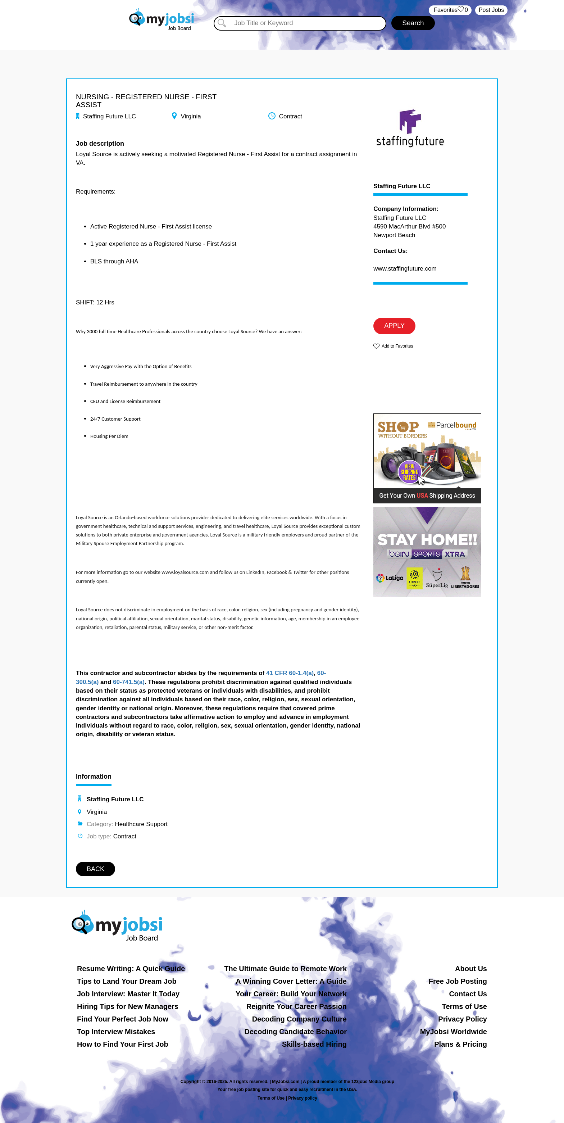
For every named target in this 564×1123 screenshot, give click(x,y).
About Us (471, 969)
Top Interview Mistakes (116, 1032)
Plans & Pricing (460, 1044)
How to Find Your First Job (122, 1044)
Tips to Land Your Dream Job (127, 981)
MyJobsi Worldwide (453, 1032)
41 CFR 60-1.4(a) (290, 673)
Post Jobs (491, 10)
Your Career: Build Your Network (291, 994)
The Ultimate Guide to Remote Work (285, 969)
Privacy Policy (462, 1019)
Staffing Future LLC (402, 186)
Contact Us (468, 994)
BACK (95, 869)
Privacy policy (302, 1098)
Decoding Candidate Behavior (296, 1032)
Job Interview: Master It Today (128, 994)
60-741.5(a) (129, 682)
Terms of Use (464, 1006)
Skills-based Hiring (314, 1044)
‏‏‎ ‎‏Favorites (450, 10)
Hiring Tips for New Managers (127, 1006)
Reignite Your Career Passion (296, 1006)
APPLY (394, 325)
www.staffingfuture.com (404, 268)
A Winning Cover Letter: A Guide (291, 981)
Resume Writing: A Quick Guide (131, 969)
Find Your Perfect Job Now (122, 1019)
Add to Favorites (397, 346)
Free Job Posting (458, 981)
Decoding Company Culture (299, 1019)
